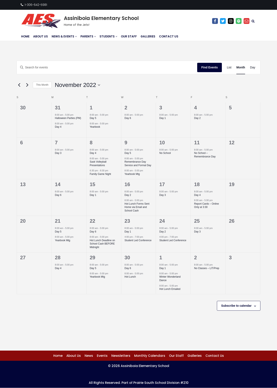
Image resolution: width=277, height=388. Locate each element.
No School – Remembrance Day (204, 155)
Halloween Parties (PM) (68, 118)
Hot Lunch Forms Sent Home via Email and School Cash (137, 207)
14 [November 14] (58, 184)
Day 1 (162, 118)
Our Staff (129, 36)
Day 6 (128, 118)
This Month (42, 84)
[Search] (253, 21)
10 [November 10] (162, 142)
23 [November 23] (127, 221)
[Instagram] (231, 21)
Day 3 (58, 153)
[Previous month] (19, 85)
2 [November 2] (126, 107)
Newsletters (120, 355)
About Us (40, 36)
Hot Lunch (130, 276)
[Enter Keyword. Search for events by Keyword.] (107, 67)
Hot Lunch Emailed (169, 289)
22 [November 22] (92, 221)
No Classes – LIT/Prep (206, 268)
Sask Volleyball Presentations (98, 163)
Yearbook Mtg (132, 174)
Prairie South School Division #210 (161, 382)
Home (25, 36)
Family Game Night (100, 174)
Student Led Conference (138, 240)
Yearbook (95, 126)
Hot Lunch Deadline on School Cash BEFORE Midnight (102, 244)
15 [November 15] (92, 184)
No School (165, 153)
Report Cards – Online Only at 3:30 (206, 205)
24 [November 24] (162, 221)
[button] (76, 36)
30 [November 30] (127, 257)
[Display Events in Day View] (252, 67)
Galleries (148, 36)
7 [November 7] (56, 142)
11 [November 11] (197, 142)
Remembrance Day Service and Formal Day (138, 163)
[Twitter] (223, 21)
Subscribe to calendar (236, 305)
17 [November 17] (162, 184)
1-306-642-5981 (36, 5)
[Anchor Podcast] (239, 21)
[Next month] (27, 85)
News (89, 355)
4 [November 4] (195, 107)
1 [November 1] (91, 107)
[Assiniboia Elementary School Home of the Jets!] (79, 21)
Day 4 (58, 126)
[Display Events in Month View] (240, 67)
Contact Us (168, 36)
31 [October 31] (58, 107)
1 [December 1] (160, 257)
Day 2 (197, 118)
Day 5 (93, 118)
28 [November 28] (58, 257)
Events (102, 355)
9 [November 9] (126, 142)
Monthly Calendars (149, 355)
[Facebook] (215, 21)
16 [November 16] (127, 184)
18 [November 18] (197, 184)
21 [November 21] (58, 221)
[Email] (246, 21)
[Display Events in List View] (229, 67)
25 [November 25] (197, 221)
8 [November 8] (91, 142)
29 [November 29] (92, 257)
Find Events (209, 67)
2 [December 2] (195, 257)
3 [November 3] (160, 107)
